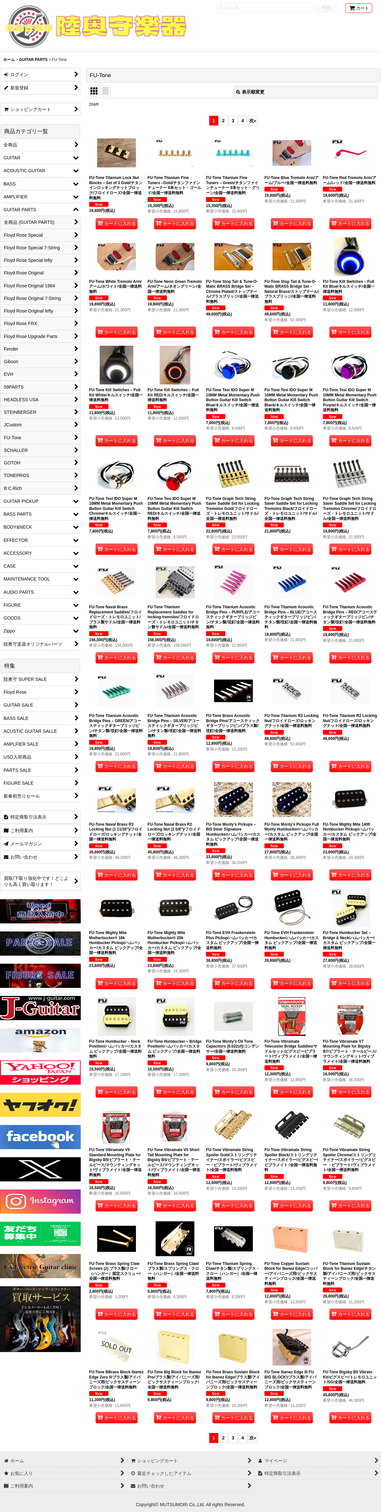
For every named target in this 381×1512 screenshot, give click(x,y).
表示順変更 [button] (250, 91)
